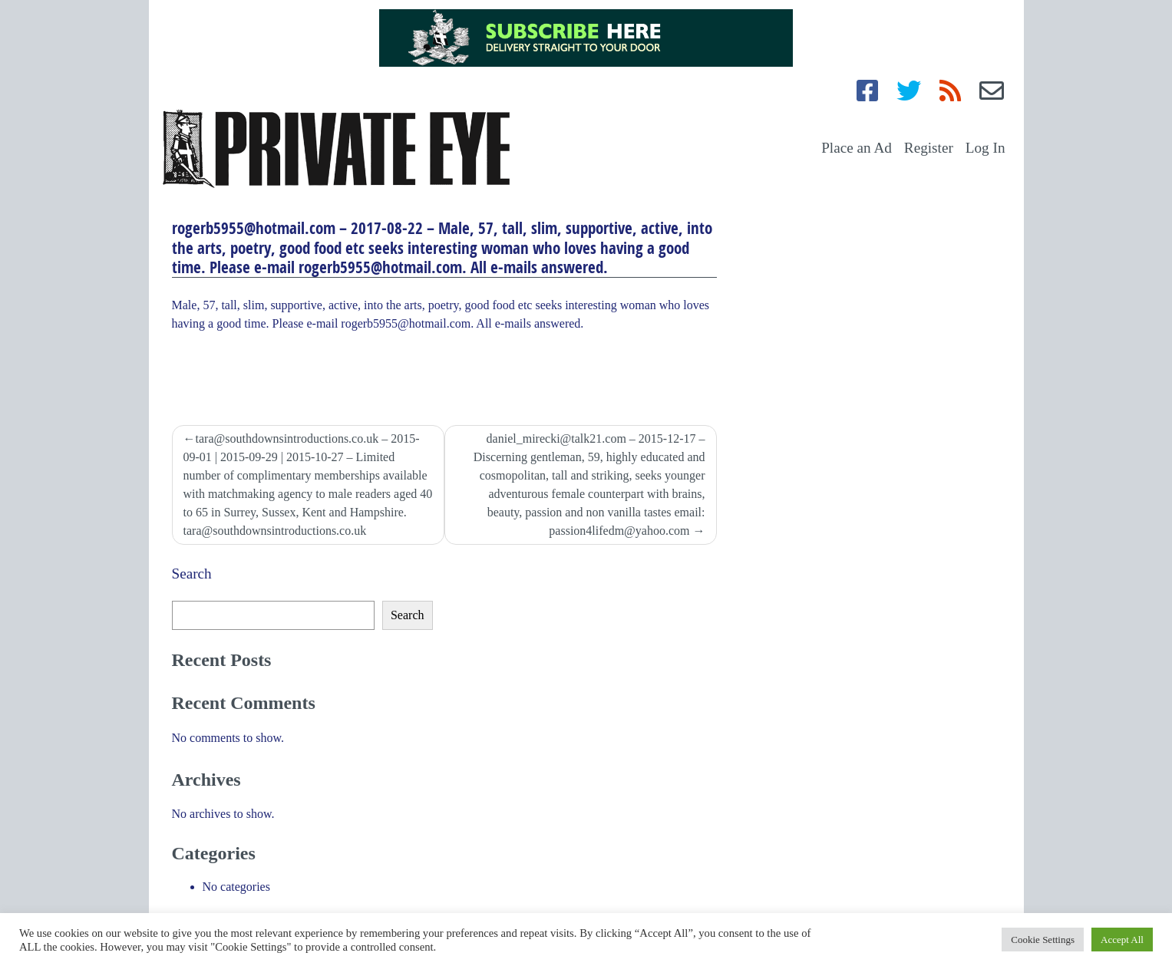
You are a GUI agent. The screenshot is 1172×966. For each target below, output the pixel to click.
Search (192, 573)
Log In (985, 148)
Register (928, 148)
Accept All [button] (1122, 939)
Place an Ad (856, 148)
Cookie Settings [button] (1043, 939)
